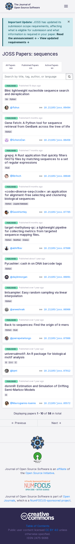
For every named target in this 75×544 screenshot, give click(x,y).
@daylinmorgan (16, 276)
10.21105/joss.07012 (57, 371)
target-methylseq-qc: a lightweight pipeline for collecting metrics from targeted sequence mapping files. (35, 231)
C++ (11, 362)
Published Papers (30, 67)
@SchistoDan (15, 139)
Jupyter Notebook (21, 204)
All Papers (10, 67)
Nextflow (17, 240)
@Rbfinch (13, 175)
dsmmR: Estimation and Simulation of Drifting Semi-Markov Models (36, 387)
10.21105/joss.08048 (57, 176)
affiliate (61, 469)
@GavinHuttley (16, 211)
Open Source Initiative (40, 473)
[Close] (68, 21)
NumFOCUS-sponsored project (50, 500)
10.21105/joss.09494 (57, 107)
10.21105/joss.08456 (57, 140)
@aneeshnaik (15, 309)
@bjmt (11, 370)
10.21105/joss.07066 (57, 338)
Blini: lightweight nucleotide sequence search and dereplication (37, 92)
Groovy (25, 240)
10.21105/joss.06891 (57, 277)
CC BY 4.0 (51, 530)
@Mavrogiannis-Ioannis (20, 403)
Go (7, 99)
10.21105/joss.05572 (57, 403)
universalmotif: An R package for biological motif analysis (35, 355)
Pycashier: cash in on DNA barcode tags (33, 263)
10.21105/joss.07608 (57, 248)
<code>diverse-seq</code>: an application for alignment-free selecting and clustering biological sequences (36, 195)
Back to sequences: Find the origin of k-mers (37, 325)
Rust (7, 168)
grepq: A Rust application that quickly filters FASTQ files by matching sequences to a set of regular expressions (36, 159)
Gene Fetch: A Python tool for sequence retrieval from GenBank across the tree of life (37, 124)
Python (13, 99)
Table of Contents (37, 526)
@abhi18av (13, 248)
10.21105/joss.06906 (57, 309)
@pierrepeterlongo (18, 338)
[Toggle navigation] (66, 6)
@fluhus (12, 107)
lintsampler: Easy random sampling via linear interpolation (36, 294)
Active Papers (51, 67)
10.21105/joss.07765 (57, 212)
